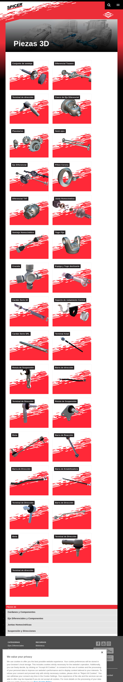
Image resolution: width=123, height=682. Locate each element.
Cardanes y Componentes (21, 612)
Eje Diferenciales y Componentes (25, 618)
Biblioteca (40, 646)
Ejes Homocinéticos (16, 653)
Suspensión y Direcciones (22, 631)
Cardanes (12, 649)
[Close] (102, 658)
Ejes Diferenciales (16, 646)
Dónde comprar (42, 649)
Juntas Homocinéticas (19, 625)
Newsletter (40, 653)
